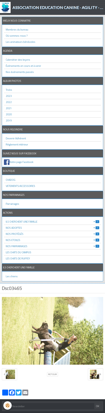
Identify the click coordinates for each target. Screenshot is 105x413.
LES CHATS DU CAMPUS (18, 252)
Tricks (9, 90)
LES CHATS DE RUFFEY (18, 258)
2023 (9, 96)
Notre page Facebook (21, 162)
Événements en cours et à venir (23, 66)
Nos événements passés (20, 72)
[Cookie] (7, 405)
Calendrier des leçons (18, 60)
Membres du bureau (17, 29)
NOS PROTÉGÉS (52, 234)
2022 (9, 102)
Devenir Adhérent (16, 138)
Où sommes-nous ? (17, 36)
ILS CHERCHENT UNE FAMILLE (52, 222)
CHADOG (10, 180)
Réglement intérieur (17, 144)
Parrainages (12, 204)
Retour (52, 374)
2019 (9, 120)
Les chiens (12, 276)
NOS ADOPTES (52, 228)
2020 (9, 114)
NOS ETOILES (52, 240)
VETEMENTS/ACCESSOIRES (20, 186)
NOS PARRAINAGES (52, 246)
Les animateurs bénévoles (20, 42)
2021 (9, 108)
